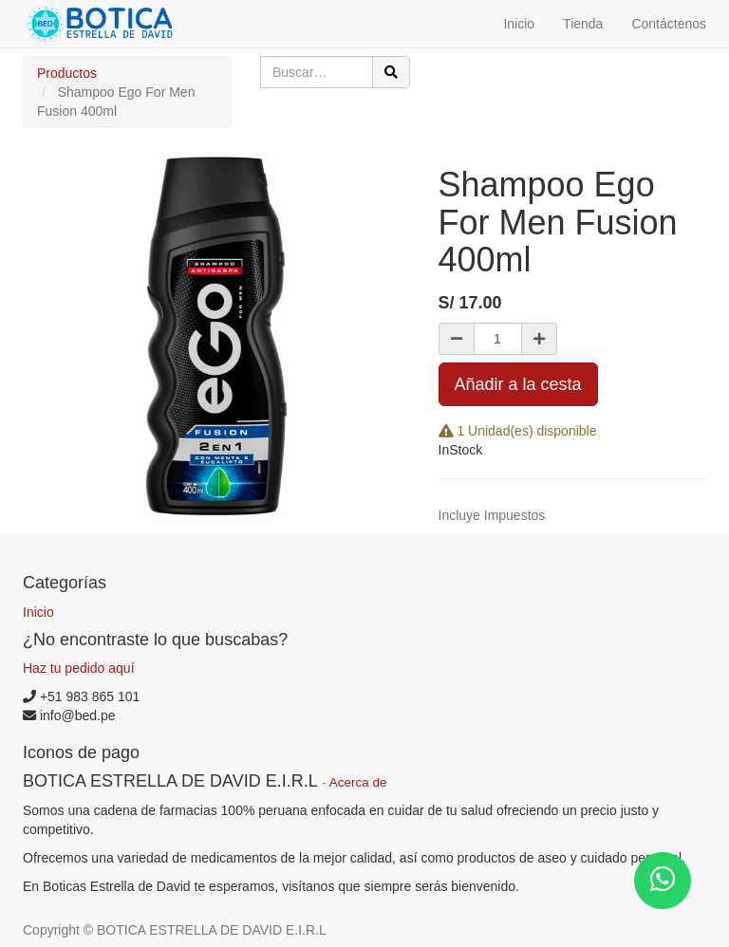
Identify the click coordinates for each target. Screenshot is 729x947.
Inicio (38, 612)
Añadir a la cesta (518, 384)
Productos (67, 73)
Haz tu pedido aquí (79, 668)
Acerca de (358, 782)
